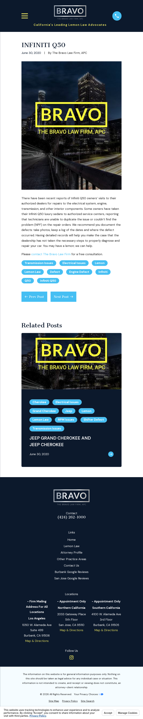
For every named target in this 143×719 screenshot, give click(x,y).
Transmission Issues (39, 263)
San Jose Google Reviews (71, 578)
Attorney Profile (71, 552)
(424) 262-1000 (71, 517)
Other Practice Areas (71, 559)
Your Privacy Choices (88, 694)
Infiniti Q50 (48, 281)
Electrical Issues (74, 263)
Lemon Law (33, 272)
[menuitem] (54, 701)
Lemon (100, 263)
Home (71, 540)
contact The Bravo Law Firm (51, 254)
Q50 (28, 281)
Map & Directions (37, 641)
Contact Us (71, 565)
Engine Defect (79, 272)
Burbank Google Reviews (71, 572)
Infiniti (103, 272)
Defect (55, 272)
